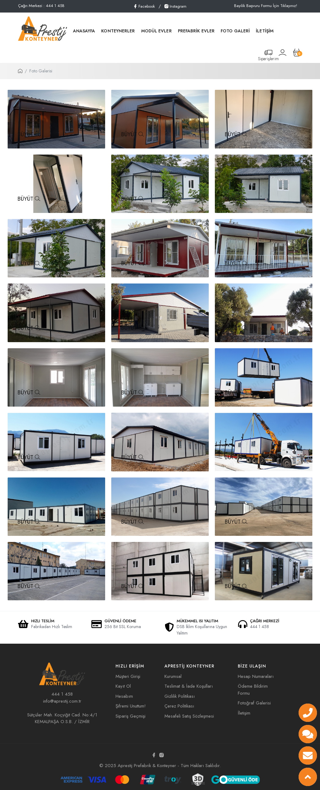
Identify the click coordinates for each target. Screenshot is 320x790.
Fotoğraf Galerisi (254, 703)
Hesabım (124, 696)
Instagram (175, 6)
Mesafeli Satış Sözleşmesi (189, 716)
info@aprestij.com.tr (62, 701)
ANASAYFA (84, 31)
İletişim (244, 713)
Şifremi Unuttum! (131, 706)
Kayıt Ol (123, 686)
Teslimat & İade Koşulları (188, 686)
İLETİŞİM (265, 31)
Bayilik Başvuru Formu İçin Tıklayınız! (265, 6)
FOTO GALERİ (235, 31)
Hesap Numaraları (256, 676)
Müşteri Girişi (128, 676)
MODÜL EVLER (156, 31)
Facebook (144, 6)
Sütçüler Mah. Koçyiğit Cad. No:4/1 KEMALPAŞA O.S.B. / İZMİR (62, 718)
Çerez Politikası (179, 706)
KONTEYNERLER (118, 31)
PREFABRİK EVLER (196, 31)
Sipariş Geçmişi (130, 716)
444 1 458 (62, 694)
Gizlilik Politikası (179, 696)
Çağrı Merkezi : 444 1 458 (41, 6)
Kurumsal (173, 676)
